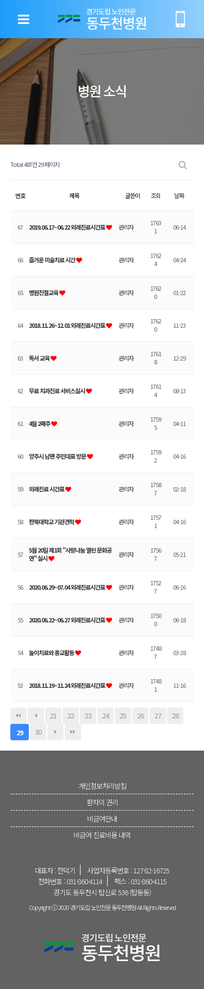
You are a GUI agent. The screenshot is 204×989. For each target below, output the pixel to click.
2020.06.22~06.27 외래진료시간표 (67, 619)
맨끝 (73, 732)
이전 (36, 716)
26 (140, 715)
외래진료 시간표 (47, 488)
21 (53, 715)
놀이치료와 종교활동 (52, 652)
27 (157, 715)
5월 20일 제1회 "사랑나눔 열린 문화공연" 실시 (70, 554)
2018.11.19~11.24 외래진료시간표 (67, 685)
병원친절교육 (44, 292)
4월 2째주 (40, 423)
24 (105, 715)
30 (38, 732)
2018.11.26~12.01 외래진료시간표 (67, 325)
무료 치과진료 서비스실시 (57, 390)
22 (70, 715)
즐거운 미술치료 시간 (52, 259)
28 (175, 715)
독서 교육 (40, 357)
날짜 (179, 195)
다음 (55, 732)
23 (88, 715)
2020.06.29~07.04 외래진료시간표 (67, 587)
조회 (155, 195)
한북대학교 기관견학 (52, 521)
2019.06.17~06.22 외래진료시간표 (67, 227)
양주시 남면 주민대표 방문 (58, 456)
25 (123, 715)
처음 (18, 716)
